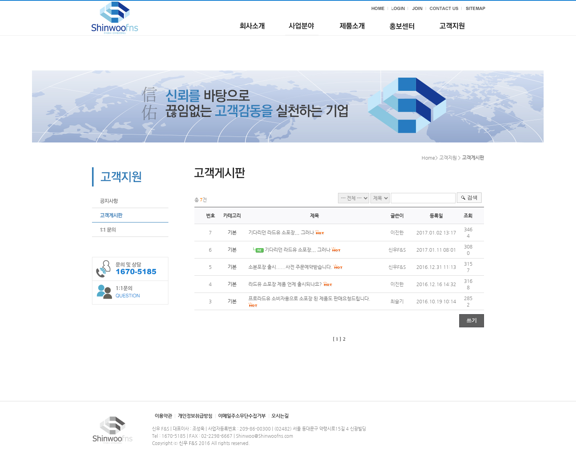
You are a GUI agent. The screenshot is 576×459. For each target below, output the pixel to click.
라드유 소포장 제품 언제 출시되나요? (285, 284)
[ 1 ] (337, 339)
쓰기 (471, 320)
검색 (472, 197)
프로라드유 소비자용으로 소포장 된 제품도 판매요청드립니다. (309, 298)
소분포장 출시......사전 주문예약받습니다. (290, 267)
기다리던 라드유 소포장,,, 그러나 (281, 232)
